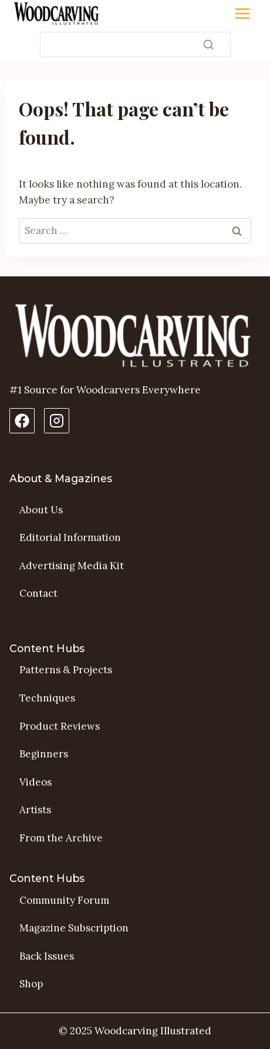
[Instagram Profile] (56, 420)
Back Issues (46, 956)
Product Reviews (59, 726)
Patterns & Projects (65, 669)
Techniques (47, 697)
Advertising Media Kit (71, 565)
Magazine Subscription (74, 927)
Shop (31, 983)
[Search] (135, 44)
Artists (35, 809)
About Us (41, 509)
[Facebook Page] (22, 420)
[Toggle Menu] (242, 13)
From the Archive (61, 837)
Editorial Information (70, 537)
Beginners (43, 753)
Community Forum (64, 900)
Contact (38, 593)
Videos (35, 782)
